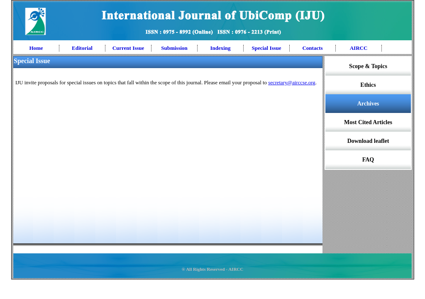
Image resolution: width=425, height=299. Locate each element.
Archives (368, 103)
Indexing (220, 48)
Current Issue (128, 48)
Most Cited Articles (368, 122)
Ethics (368, 85)
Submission (174, 48)
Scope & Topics (368, 66)
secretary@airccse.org (291, 83)
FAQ (368, 160)
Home (36, 48)
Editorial (82, 48)
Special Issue (266, 48)
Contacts (312, 48)
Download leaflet (368, 141)
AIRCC (359, 48)
